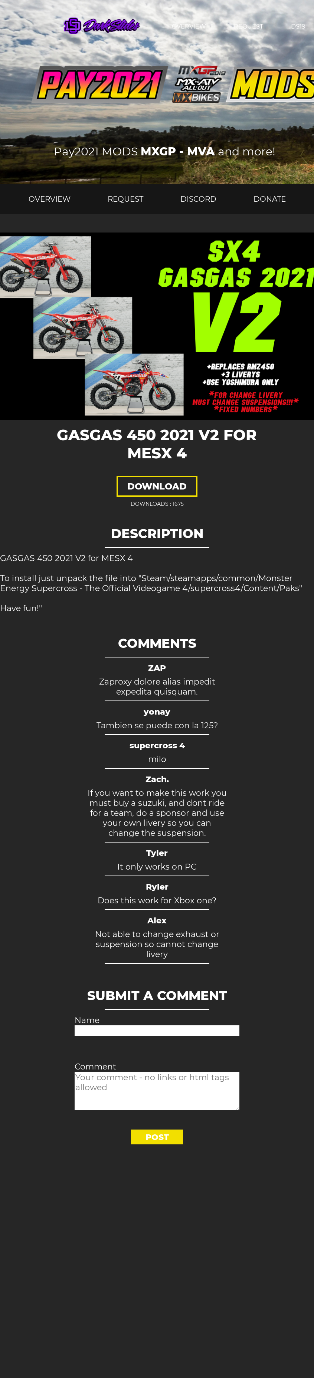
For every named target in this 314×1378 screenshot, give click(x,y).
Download (157, 486)
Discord (198, 199)
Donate (270, 199)
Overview (189, 26)
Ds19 (298, 26)
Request (248, 26)
